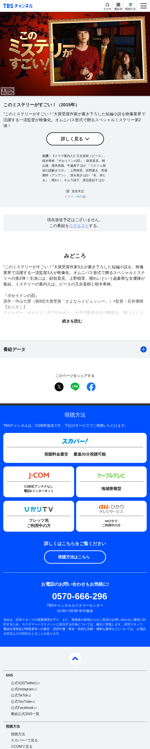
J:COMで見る (22, 746)
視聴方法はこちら (74, 557)
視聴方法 (130, 9)
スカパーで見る (24, 740)
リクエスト (79, 226)
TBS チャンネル (17, 6)
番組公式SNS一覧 (25, 714)
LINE (75, 386)
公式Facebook (22, 708)
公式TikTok (19, 695)
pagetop (75, 658)
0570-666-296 (79, 596)
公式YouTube (21, 701)
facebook (91, 386)
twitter (59, 386)
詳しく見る (72, 138)
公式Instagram (22, 689)
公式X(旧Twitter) (24, 683)
